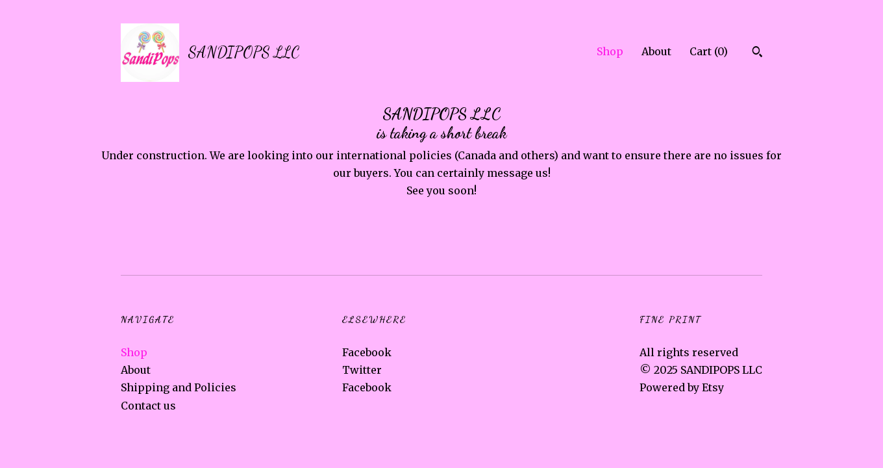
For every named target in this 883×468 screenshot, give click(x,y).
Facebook (367, 352)
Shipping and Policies (178, 387)
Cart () (709, 51)
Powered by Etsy (682, 387)
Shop (610, 51)
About (656, 51)
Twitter (362, 369)
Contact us (148, 405)
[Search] (757, 53)
